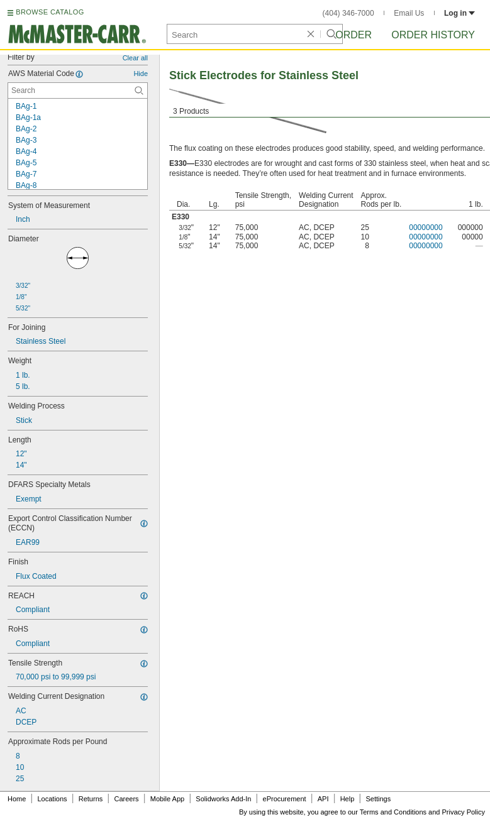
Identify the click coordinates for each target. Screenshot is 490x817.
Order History (433, 35)
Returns (91, 799)
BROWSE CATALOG (50, 12)
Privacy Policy (463, 812)
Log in (459, 13)
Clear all (135, 58)
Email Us (409, 13)
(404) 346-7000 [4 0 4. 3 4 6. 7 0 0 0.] (348, 13)
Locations (52, 799)
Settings (378, 799)
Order (353, 35)
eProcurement (284, 799)
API (323, 799)
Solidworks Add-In (223, 799)
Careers (126, 799)
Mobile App (167, 799)
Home (17, 799)
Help (347, 799)
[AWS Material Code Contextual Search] (78, 90)
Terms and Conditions (393, 812)
